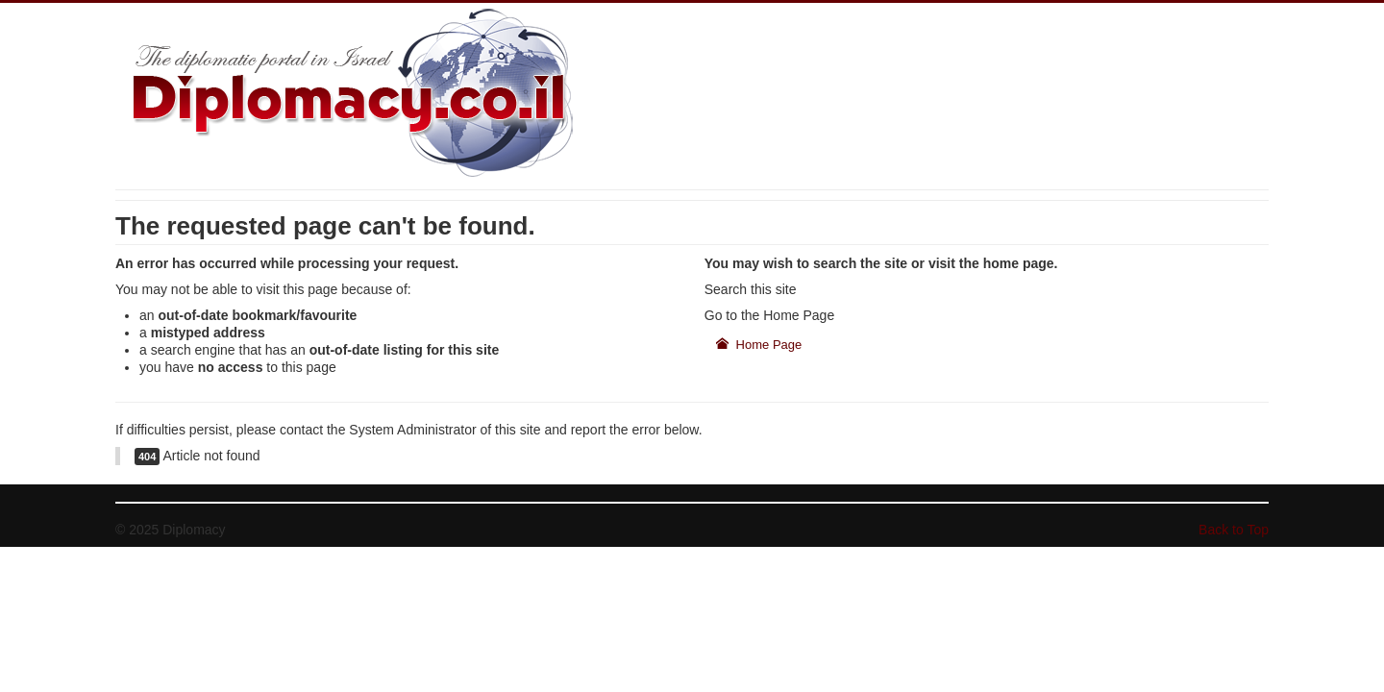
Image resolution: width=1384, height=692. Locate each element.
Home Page (759, 344)
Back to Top (1234, 529)
